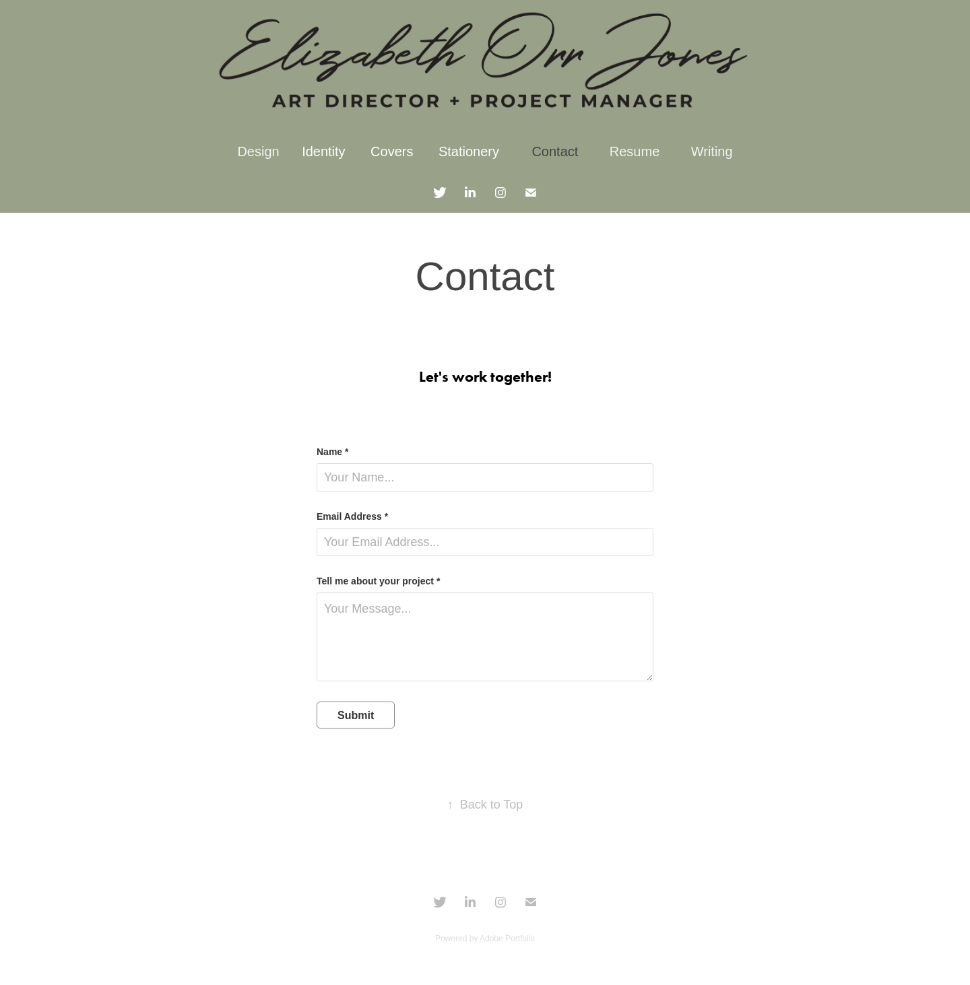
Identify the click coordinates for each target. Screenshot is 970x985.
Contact (554, 151)
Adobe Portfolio (507, 938)
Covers (391, 151)
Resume (634, 151)
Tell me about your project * (378, 581)
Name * (332, 451)
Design (258, 151)
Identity (323, 151)
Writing (712, 151)
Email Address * (352, 516)
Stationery (469, 151)
